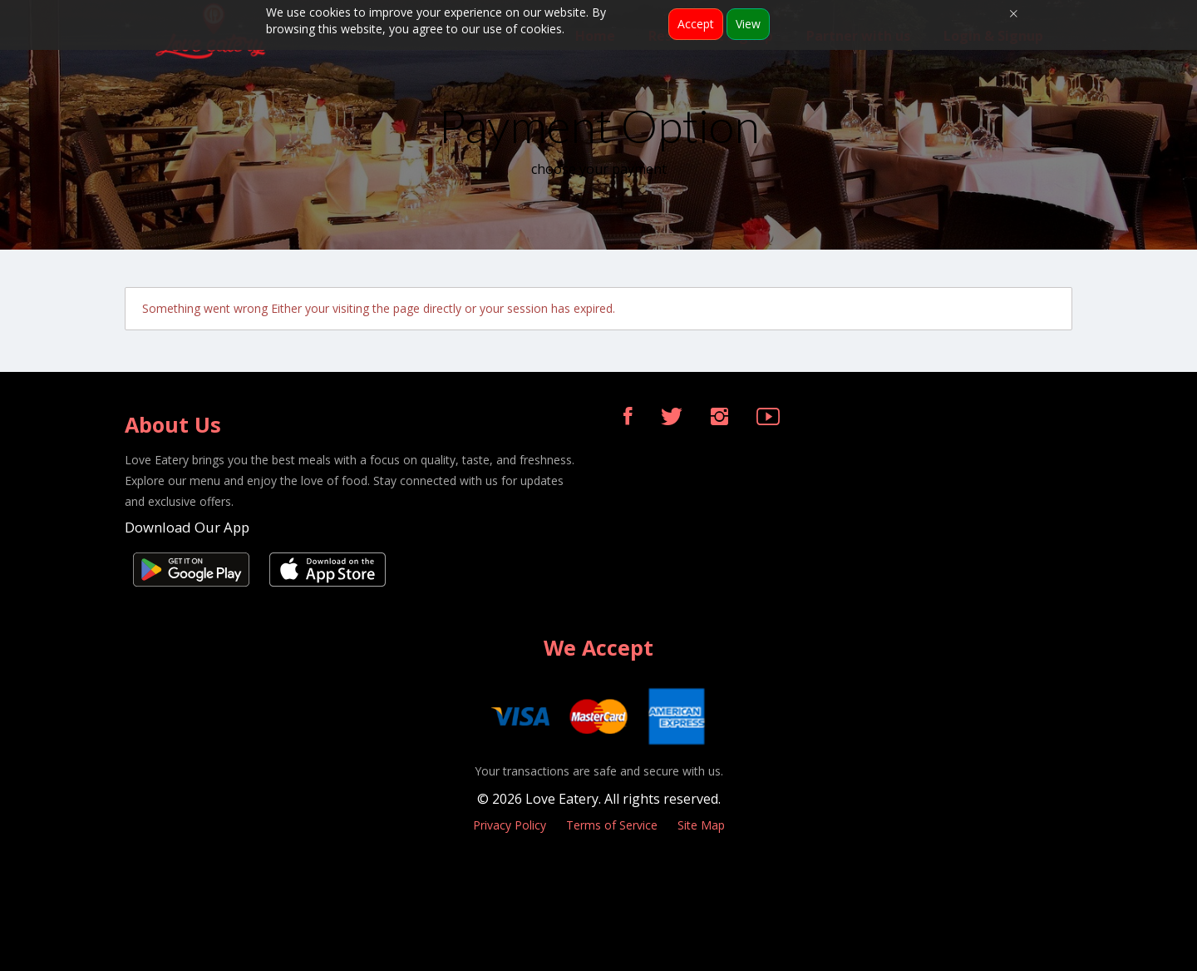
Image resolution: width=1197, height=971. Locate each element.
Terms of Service (612, 825)
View (748, 24)
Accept (695, 24)
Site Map (701, 825)
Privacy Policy (509, 825)
